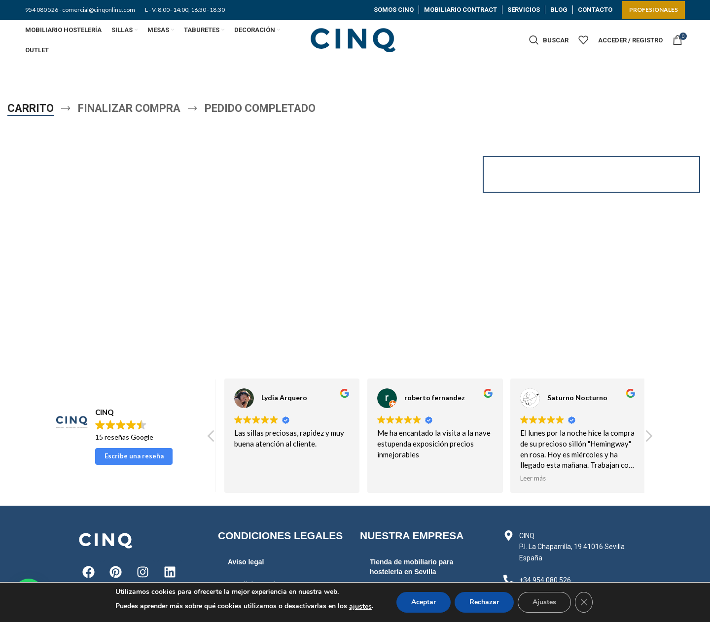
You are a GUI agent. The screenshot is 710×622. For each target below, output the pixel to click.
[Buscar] (548, 40)
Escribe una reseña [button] (134, 456)
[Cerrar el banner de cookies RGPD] (584, 602)
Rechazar (484, 602)
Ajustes (544, 602)
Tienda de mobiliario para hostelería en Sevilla (411, 567)
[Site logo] (355, 39)
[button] (648, 439)
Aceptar (423, 602)
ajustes (360, 606)
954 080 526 (41, 9)
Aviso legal (246, 562)
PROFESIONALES (653, 9)
